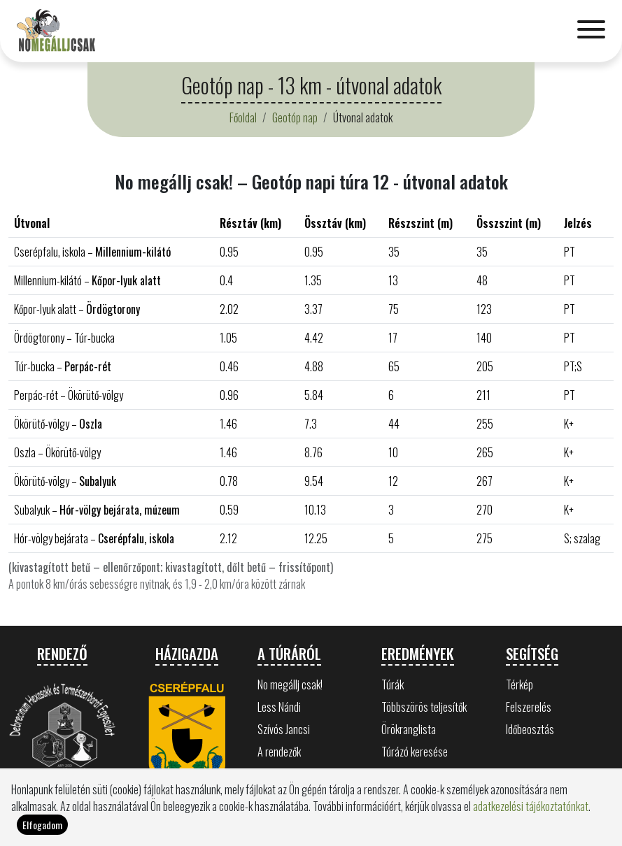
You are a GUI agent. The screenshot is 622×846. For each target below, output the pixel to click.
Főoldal (243, 117)
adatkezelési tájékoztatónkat (530, 822)
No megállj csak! (290, 684)
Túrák (392, 684)
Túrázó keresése (414, 751)
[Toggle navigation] (591, 30)
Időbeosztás (530, 729)
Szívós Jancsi (283, 729)
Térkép (519, 684)
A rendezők (279, 751)
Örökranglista (408, 729)
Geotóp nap (295, 117)
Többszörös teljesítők (424, 706)
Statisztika (403, 774)
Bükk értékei (281, 774)
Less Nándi (279, 706)
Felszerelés (528, 706)
